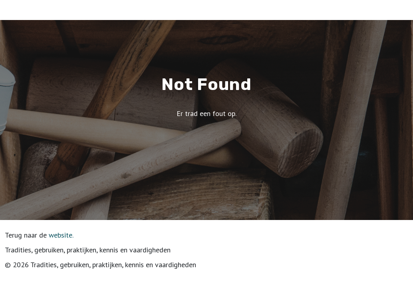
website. (61, 235)
